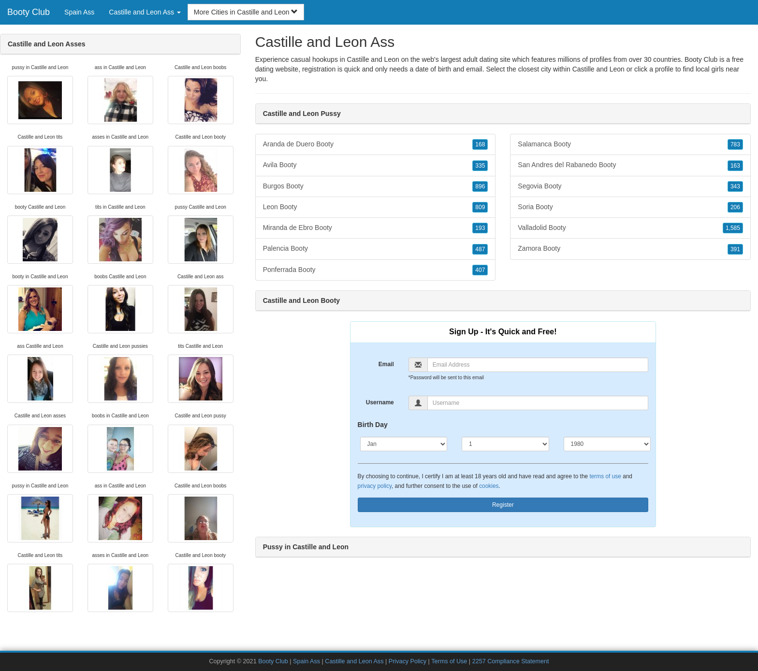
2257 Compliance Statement (510, 661)
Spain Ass (79, 12)
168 (480, 144)
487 (480, 249)
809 (480, 207)
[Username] (537, 403)
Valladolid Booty (630, 228)
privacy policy (375, 486)
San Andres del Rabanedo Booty (630, 165)
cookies (488, 486)
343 (735, 186)
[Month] (404, 444)
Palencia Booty (375, 248)
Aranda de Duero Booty (375, 144)
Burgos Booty (375, 186)
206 (735, 207)
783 (735, 144)
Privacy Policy (407, 661)
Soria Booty (630, 207)
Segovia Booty (630, 186)
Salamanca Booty (630, 144)
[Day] (505, 444)
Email (386, 364)
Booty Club (28, 12)
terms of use (605, 476)
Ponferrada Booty (375, 270)
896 (480, 186)
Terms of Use (449, 661)
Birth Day (373, 424)
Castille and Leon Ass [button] (145, 12)
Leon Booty (375, 207)
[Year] (607, 444)
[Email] (537, 364)
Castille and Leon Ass (354, 661)
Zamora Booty (630, 248)
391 (735, 249)
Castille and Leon (598, 69)
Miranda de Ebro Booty (375, 228)
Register (503, 504)
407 (480, 270)
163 (735, 165)
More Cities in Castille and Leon (246, 12)
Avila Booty (375, 165)
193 (480, 228)
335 (480, 165)
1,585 (733, 228)
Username (380, 402)
